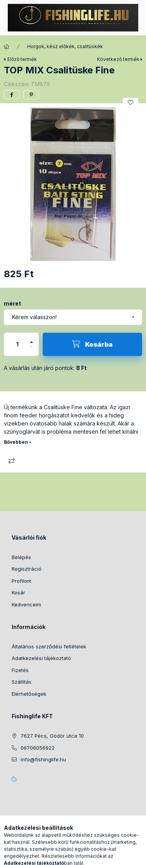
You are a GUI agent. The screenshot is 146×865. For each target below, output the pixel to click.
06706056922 (38, 748)
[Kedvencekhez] (130, 102)
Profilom (21, 581)
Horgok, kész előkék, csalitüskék (65, 46)
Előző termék (22, 59)
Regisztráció (27, 569)
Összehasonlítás (11, 461)
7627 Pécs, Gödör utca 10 (52, 736)
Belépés (21, 557)
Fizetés (20, 670)
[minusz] (31, 350)
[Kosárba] (92, 344)
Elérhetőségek (29, 694)
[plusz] (31, 338)
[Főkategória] (6, 46)
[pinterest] (31, 94)
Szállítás (21, 682)
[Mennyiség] (17, 344)
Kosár (18, 592)
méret (12, 303)
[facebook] (11, 94)
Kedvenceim (26, 604)
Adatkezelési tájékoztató (41, 658)
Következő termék (118, 59)
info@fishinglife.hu (43, 759)
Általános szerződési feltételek (49, 646)
